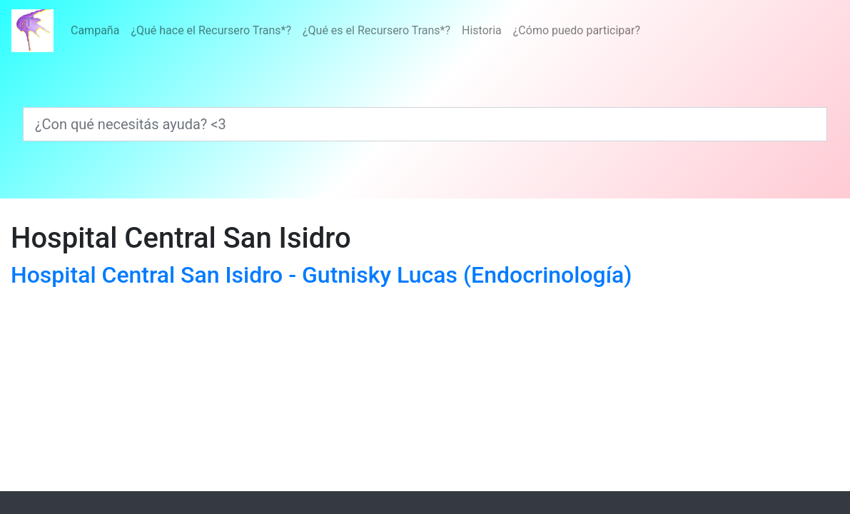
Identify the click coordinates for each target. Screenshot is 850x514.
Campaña (95, 30)
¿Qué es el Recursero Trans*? (376, 30)
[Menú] (355, 30)
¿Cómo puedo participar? (576, 30)
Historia (482, 30)
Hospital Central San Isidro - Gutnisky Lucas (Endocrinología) (321, 274)
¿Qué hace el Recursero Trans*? (211, 30)
